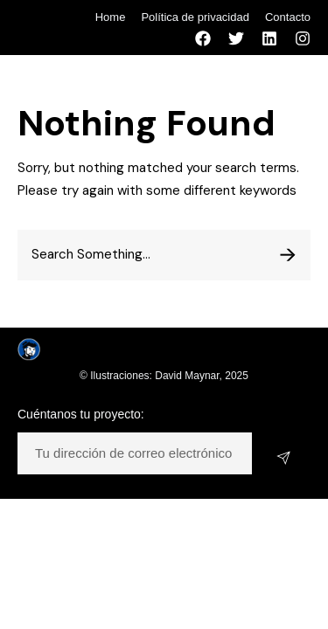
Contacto (288, 17)
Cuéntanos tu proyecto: (80, 414)
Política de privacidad (195, 17)
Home (110, 17)
